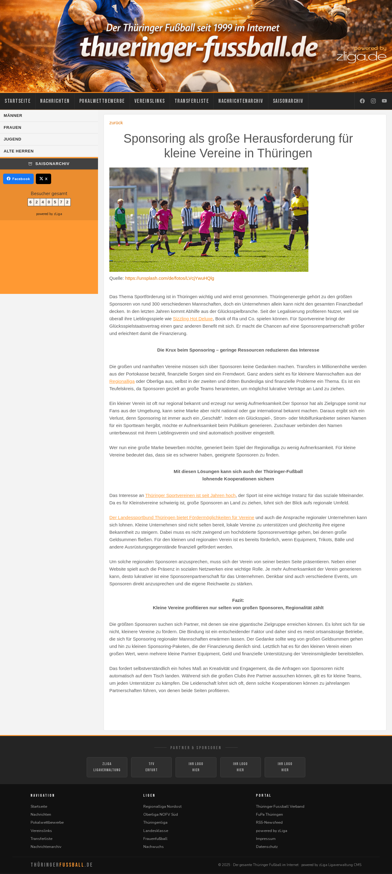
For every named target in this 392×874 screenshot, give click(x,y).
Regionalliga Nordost (162, 807)
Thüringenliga (155, 823)
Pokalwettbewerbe (102, 101)
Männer (13, 115)
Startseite (18, 101)
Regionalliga (122, 381)
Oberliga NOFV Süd (160, 815)
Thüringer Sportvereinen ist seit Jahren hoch (190, 495)
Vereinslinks (149, 101)
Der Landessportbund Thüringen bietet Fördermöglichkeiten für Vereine (181, 517)
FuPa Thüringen (269, 815)
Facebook (18, 179)
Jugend (12, 139)
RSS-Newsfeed (269, 823)
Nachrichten (55, 101)
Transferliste (192, 101)
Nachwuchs (153, 847)
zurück (116, 122)
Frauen (12, 127)
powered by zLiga (49, 214)
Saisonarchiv (288, 101)
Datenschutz (267, 847)
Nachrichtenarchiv (240, 101)
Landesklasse (155, 831)
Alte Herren (19, 151)
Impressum (266, 839)
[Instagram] (373, 101)
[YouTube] (384, 101)
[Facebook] (362, 101)
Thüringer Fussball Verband (280, 807)
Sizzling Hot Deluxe (193, 318)
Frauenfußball (155, 839)
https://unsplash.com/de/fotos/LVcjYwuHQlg (169, 278)
